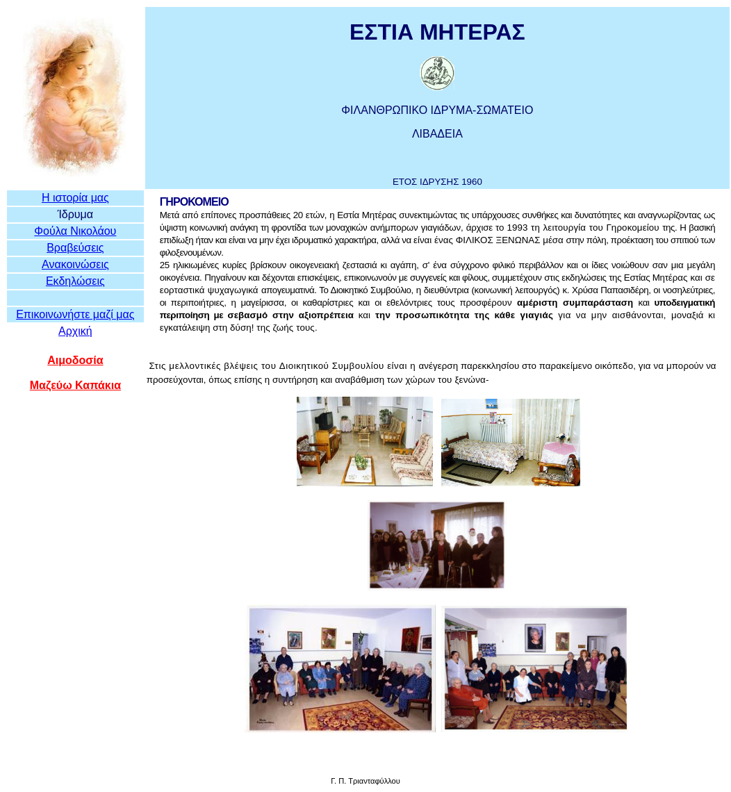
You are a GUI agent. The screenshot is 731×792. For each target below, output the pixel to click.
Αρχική (75, 331)
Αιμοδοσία (75, 360)
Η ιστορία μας (75, 198)
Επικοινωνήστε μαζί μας (75, 314)
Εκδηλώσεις (75, 281)
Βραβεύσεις (75, 248)
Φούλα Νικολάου (75, 231)
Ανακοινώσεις (75, 264)
